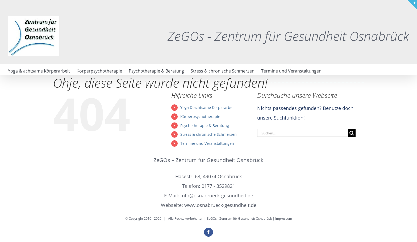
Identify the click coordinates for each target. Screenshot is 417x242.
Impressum (283, 218)
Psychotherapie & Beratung (204, 125)
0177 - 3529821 (218, 186)
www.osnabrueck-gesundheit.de (220, 205)
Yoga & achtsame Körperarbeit (207, 107)
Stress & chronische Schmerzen (208, 134)
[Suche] (352, 133)
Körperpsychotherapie (200, 116)
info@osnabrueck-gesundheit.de (217, 195)
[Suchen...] (302, 133)
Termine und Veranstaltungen (207, 143)
